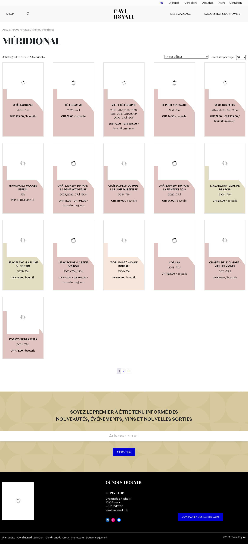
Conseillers (191, 3)
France (25, 30)
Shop (10, 13)
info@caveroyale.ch (116, 510)
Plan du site (8, 538)
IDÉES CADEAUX (180, 13)
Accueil (6, 30)
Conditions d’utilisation (30, 538)
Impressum (77, 538)
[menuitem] (161, 3)
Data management (96, 538)
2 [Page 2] (123, 371)
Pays (16, 30)
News (221, 3)
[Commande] (186, 57)
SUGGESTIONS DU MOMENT (223, 13)
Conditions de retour (57, 538)
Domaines (207, 3)
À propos (174, 3)
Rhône (36, 30)
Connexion (235, 3)
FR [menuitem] (161, 3)
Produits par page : (224, 57)
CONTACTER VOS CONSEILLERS (200, 517)
